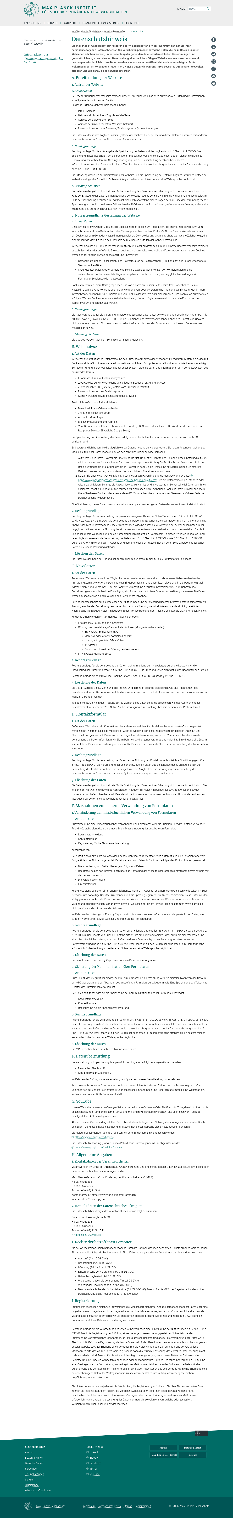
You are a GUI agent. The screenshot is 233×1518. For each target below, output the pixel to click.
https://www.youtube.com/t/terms (94, 1137)
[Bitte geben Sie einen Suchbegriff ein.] (196, 9)
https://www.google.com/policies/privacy (98, 1147)
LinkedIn (94, 1452)
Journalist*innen (34, 1474)
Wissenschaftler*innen (38, 1490)
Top (214, 1513)
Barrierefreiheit (143, 1506)
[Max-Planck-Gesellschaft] (30, 1506)
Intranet (193, 1455)
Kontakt (163, 1448)
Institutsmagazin (192, 1448)
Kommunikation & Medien (101, 23)
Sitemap (127, 1506)
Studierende (32, 1485)
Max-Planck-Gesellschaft (164, 1455)
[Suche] (208, 9)
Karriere (70, 23)
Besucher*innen (34, 1463)
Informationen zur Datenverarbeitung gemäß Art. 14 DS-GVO (43, 58)
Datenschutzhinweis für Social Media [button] (42, 42)
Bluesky (94, 1457)
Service (52, 23)
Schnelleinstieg (35, 1446)
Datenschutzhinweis (109, 1506)
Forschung (32, 23)
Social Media (95, 1446)
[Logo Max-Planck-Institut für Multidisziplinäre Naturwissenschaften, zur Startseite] (85, 9)
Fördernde (31, 1468)
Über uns (132, 23)
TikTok (93, 1468)
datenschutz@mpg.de (88, 1234)
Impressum (89, 1506)
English (182, 8)
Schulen (29, 1479)
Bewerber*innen (34, 1457)
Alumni (29, 1452)
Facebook (95, 1463)
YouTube (95, 1474)
